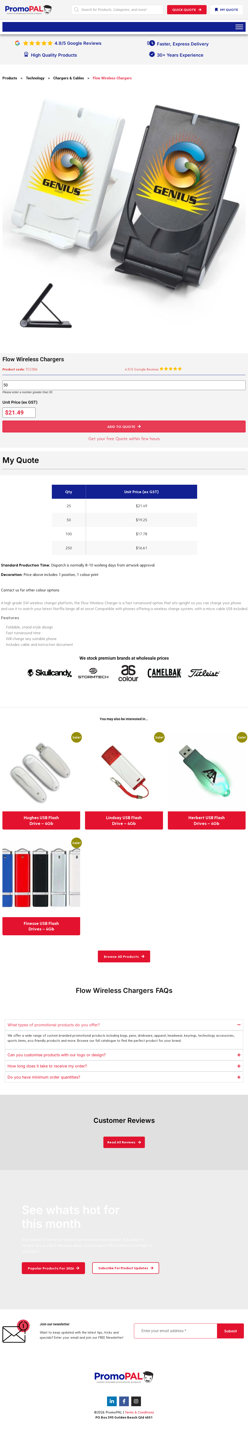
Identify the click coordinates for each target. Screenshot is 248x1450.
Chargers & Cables (68, 78)
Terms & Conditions (139, 1412)
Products (9, 78)
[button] (124, 426)
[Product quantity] (124, 385)
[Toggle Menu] (239, 27)
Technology (35, 78)
